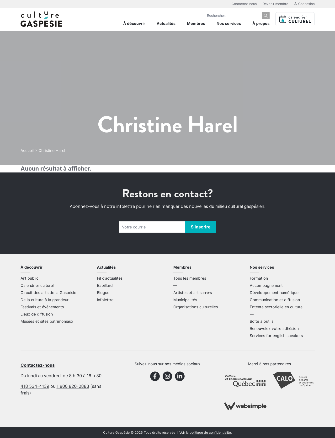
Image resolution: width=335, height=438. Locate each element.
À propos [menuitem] (261, 23)
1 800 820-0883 (73, 386)
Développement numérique (274, 292)
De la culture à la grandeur (45, 299)
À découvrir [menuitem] (134, 23)
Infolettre (105, 299)
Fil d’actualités (109, 278)
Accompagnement (266, 285)
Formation (259, 278)
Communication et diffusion (275, 299)
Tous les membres (189, 278)
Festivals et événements (42, 307)
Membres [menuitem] (196, 23)
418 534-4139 (35, 386)
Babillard (105, 285)
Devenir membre (275, 4)
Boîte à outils (261, 321)
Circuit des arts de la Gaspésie (48, 292)
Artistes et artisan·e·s (192, 292)
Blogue (103, 292)
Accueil (27, 150)
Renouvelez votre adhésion (274, 328)
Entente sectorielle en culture (276, 307)
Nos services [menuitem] (229, 23)
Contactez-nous (244, 4)
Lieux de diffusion (37, 314)
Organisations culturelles (195, 307)
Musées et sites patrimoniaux (47, 321)
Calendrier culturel (37, 285)
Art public (29, 278)
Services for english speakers (276, 335)
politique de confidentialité (210, 432)
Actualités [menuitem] (166, 23)
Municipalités (185, 299)
